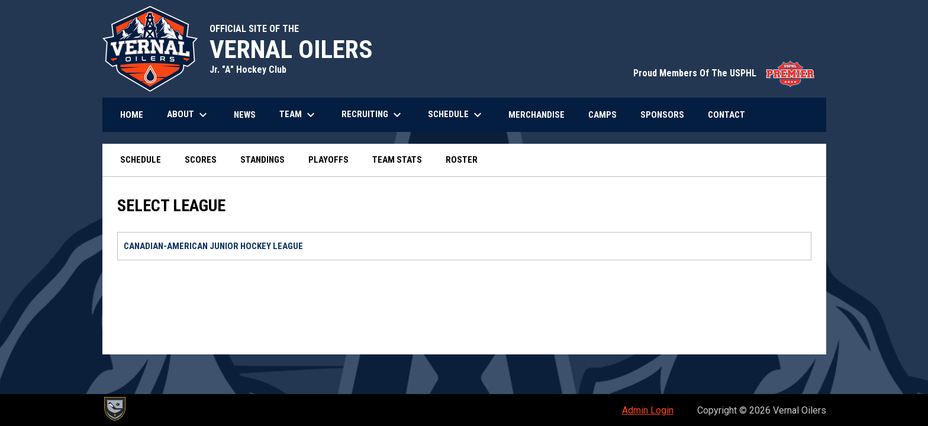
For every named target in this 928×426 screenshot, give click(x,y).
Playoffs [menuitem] (328, 159)
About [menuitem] (188, 115)
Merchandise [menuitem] (540, 114)
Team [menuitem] (298, 115)
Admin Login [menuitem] (648, 410)
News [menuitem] (245, 114)
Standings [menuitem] (262, 159)
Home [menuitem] (131, 114)
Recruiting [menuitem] (372, 115)
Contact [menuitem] (726, 114)
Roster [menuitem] (462, 159)
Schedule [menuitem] (456, 115)
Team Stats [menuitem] (397, 159)
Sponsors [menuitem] (662, 114)
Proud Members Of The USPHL (723, 73)
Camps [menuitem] (602, 114)
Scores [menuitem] (201, 159)
